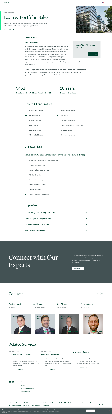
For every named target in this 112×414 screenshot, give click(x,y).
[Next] (101, 293)
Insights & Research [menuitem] (66, 3)
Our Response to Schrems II (74, 402)
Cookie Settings (46, 405)
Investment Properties (50, 354)
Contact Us (11, 402)
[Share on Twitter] (7, 29)
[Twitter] (102, 404)
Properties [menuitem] (75, 3)
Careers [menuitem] (91, 3)
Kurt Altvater (62, 304)
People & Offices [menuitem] (84, 3)
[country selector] (103, 2)
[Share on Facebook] (4, 29)
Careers (23, 385)
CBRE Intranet (26, 405)
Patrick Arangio (15, 304)
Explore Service (19, 369)
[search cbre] (106, 2)
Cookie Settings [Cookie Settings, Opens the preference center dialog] (81, 410)
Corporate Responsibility (27, 388)
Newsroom (23, 395)
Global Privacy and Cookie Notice (23, 402)
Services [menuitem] (58, 3)
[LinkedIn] (99, 404)
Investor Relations (25, 391)
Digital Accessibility (36, 405)
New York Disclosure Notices (15, 405)
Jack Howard (38, 304)
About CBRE (24, 382)
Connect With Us (78, 268)
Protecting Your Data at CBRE (47, 402)
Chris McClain (87, 304)
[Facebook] (96, 404)
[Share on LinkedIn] (10, 29)
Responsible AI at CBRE (61, 402)
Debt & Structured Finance (20, 354)
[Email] (13, 29)
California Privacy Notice (87, 402)
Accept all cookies (90, 410)
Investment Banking (81, 352)
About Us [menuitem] (98, 3)
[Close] (109, 410)
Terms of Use (35, 402)
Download (91, 54)
